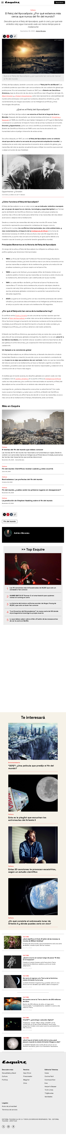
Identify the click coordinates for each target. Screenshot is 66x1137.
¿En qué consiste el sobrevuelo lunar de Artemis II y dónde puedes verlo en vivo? (29, 922)
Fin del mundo (10, 521)
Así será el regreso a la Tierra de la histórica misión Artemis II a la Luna (40, 979)
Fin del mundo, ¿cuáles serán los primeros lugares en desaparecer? (31, 490)
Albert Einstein (7, 96)
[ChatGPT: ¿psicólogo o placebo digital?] (12, 1024)
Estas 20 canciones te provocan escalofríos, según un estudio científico (32, 870)
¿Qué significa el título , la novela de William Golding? (41, 940)
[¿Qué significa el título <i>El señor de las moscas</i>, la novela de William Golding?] (12, 942)
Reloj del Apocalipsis (17, 318)
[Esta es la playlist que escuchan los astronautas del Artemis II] (33, 793)
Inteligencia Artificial (53, 379)
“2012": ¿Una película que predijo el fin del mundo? (31, 767)
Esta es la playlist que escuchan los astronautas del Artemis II (27, 818)
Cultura (33, 10)
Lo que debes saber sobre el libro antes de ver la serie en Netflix (34, 620)
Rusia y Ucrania (21, 316)
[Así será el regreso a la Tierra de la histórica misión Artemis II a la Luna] (12, 981)
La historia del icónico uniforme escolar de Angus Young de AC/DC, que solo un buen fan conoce (33, 604)
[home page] (12, 2)
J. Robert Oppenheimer (23, 96)
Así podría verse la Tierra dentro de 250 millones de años (42, 1000)
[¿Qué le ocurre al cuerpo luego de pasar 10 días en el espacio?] (12, 961)
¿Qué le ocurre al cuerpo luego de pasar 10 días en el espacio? (41, 959)
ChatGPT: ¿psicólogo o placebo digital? (38, 1020)
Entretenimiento (14, 762)
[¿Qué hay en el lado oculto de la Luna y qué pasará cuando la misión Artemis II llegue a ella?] (12, 1043)
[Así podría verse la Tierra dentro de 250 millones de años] (12, 1003)
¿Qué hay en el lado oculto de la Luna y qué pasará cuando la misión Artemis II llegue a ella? (41, 1041)
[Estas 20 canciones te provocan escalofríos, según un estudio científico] (33, 844)
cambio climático (22, 379)
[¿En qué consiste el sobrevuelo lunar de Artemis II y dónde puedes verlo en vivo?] (33, 896)
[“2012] (33, 741)
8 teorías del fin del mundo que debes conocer (22, 449)
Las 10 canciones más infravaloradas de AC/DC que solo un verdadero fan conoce (33, 589)
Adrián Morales (41, 31)
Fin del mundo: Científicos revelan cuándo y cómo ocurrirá (27, 469)
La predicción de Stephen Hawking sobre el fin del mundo (27, 500)
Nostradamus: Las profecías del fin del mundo (22, 479)
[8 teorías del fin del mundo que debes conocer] (33, 427)
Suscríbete (59, 2)
